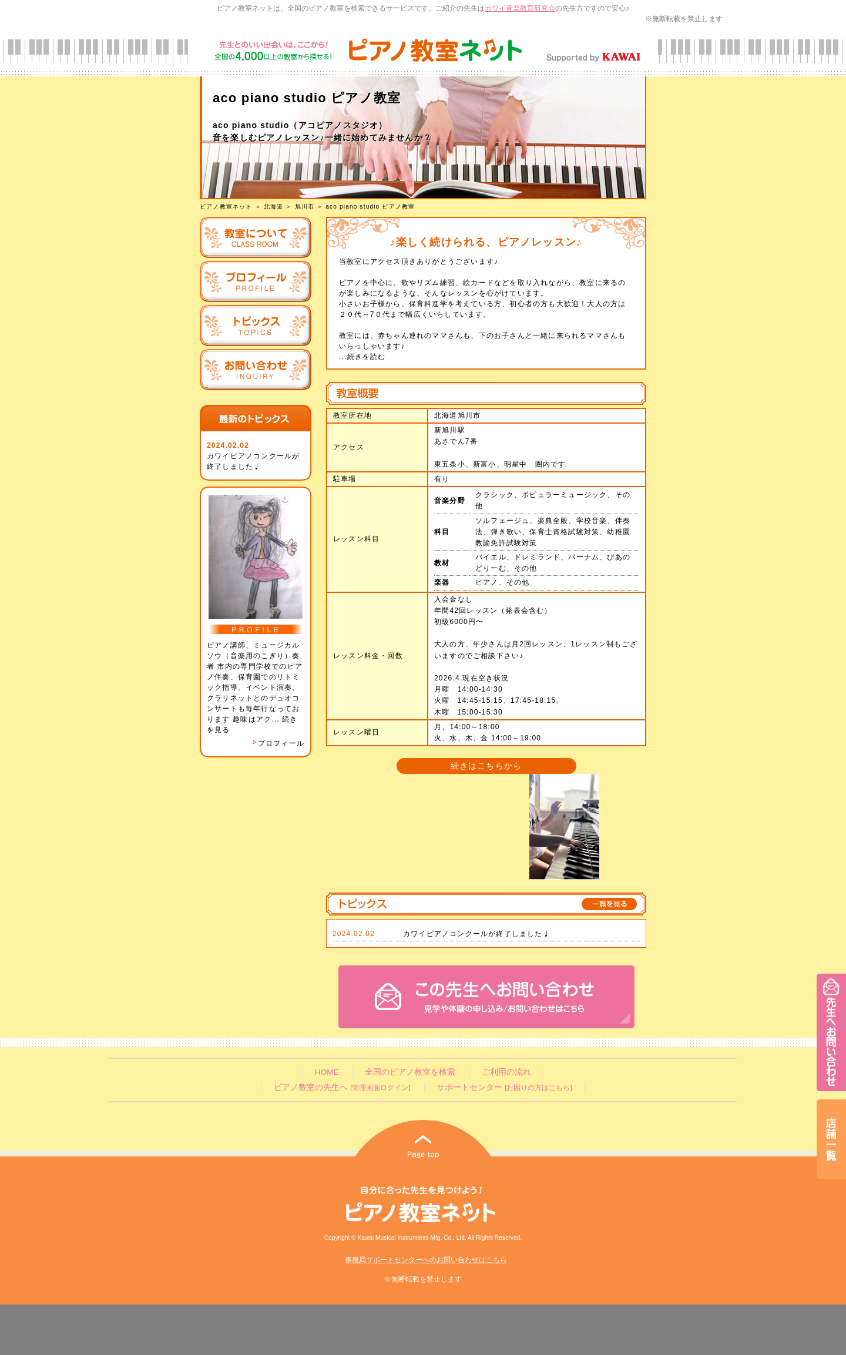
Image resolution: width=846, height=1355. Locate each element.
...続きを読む (362, 357)
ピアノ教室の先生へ (342, 1087)
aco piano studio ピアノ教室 (370, 206)
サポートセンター (504, 1087)
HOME (327, 1072)
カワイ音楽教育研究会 (520, 8)
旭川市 (305, 206)
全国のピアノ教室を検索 (410, 1072)
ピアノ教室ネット (226, 206)
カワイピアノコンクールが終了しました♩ (476, 934)
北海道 (274, 206)
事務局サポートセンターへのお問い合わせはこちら (426, 1259)
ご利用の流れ (506, 1072)
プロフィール (278, 743)
